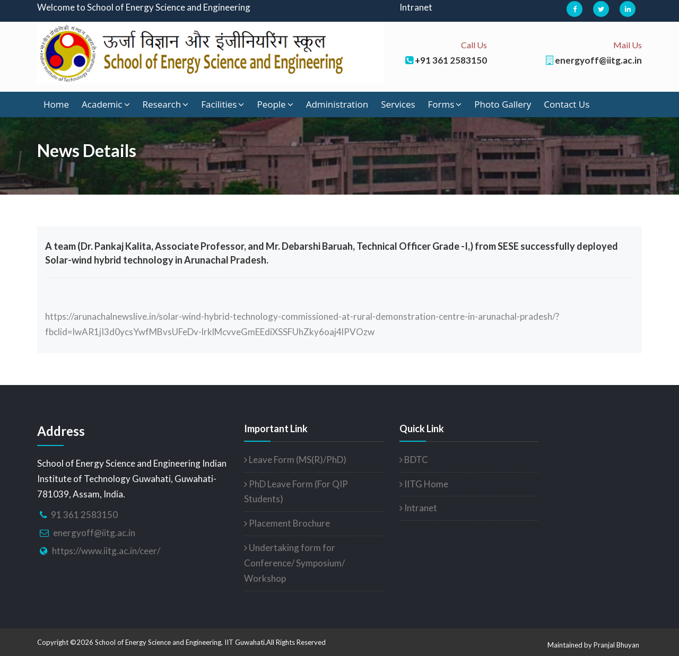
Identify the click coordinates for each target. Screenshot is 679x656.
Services (398, 104)
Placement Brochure (287, 523)
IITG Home (423, 483)
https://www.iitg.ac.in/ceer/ (106, 550)
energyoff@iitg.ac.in (94, 532)
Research (166, 104)
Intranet (415, 7)
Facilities (222, 104)
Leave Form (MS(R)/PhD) (295, 459)
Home (56, 104)
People (275, 104)
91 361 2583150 (84, 514)
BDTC (413, 459)
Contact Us (566, 104)
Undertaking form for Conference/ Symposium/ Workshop (294, 563)
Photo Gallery (502, 104)
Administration (337, 104)
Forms (445, 104)
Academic (105, 104)
